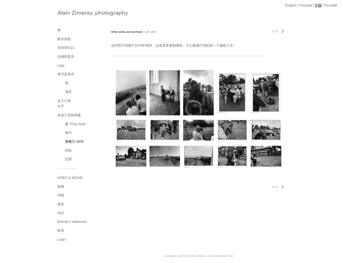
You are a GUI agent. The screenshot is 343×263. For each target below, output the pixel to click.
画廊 (60, 186)
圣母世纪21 (66, 47)
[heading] (72, 14)
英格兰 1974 (74, 141)
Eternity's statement (72, 221)
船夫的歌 (64, 39)
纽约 (68, 132)
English (290, 5)
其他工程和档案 (69, 115)
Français (305, 5)
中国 (318, 5)
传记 (60, 213)
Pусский (330, 5)
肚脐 (68, 159)
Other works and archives (126, 31)
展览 (60, 204)
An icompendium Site (220, 255)
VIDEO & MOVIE (70, 178)
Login (61, 239)
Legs (61, 65)
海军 (68, 92)
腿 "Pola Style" (76, 124)
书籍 (60, 195)
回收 (68, 150)
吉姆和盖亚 (65, 56)
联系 (60, 230)
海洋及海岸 (65, 74)
